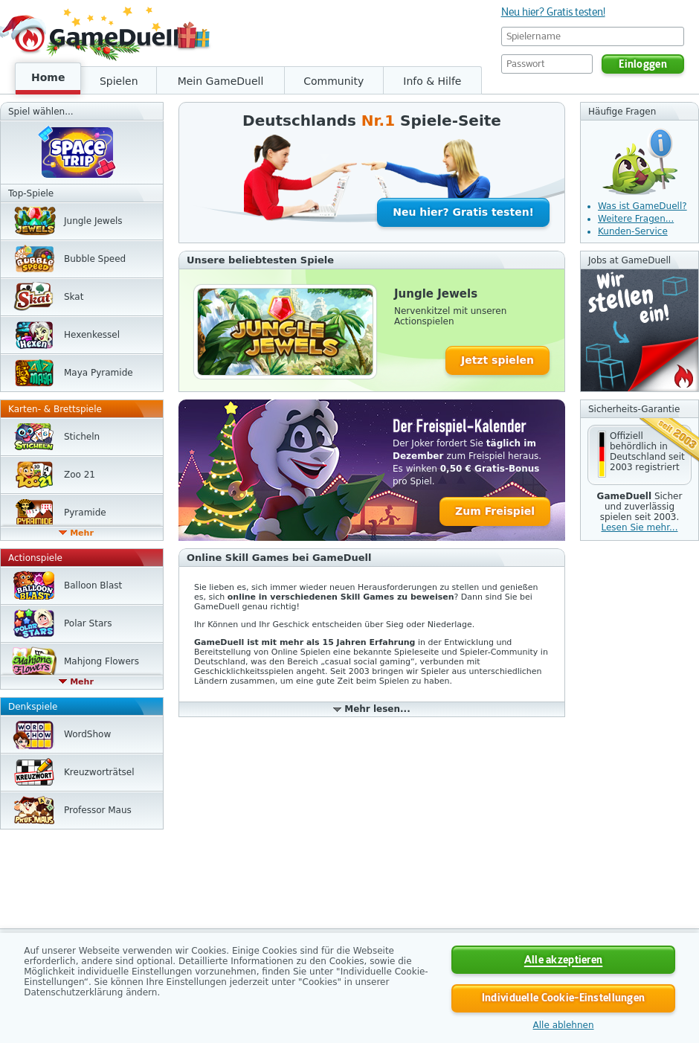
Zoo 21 (79, 474)
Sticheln (82, 436)
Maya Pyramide (98, 373)
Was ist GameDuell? (642, 206)
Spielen (119, 81)
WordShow (87, 734)
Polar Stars (88, 623)
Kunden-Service (633, 231)
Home (48, 77)
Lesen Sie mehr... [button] (639, 527)
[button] (639, 455)
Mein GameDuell (221, 81)
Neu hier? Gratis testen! (553, 12)
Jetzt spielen (497, 360)
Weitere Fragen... (636, 219)
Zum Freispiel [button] (495, 511)
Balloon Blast (93, 585)
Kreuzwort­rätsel (99, 772)
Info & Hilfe (432, 81)
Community (333, 81)
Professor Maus (98, 810)
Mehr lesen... (377, 709)
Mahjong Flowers (101, 661)
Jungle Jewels (93, 221)
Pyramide (85, 512)
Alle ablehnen (563, 1025)
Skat (73, 297)
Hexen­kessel (92, 335)
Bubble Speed (95, 259)
